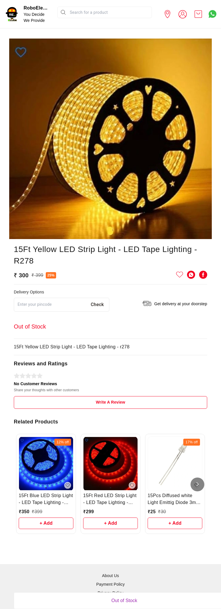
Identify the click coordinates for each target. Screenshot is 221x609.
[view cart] (198, 14)
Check (97, 304)
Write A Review (110, 402)
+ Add (45, 523)
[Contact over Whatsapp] (212, 14)
